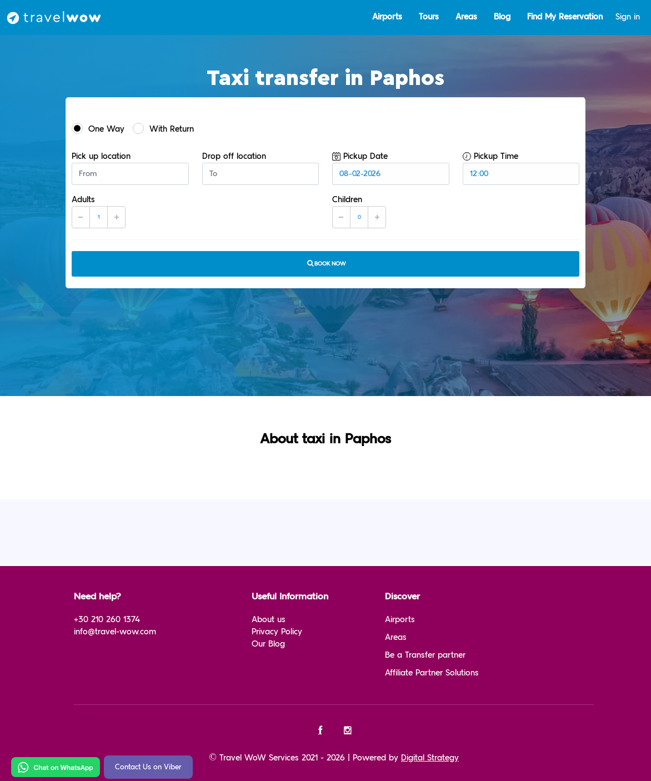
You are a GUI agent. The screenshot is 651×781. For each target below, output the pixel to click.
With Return (163, 128)
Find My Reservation (565, 17)
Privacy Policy (277, 632)
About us (269, 619)
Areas (466, 17)
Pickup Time (490, 156)
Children (347, 199)
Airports (387, 17)
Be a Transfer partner (425, 655)
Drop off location (234, 156)
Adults (83, 199)
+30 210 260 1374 (107, 619)
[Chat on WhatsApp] (55, 767)
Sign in (627, 17)
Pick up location (101, 156)
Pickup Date (360, 156)
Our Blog (268, 644)
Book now (326, 263)
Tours (429, 17)
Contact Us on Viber (148, 767)
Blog (502, 17)
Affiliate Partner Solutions (432, 673)
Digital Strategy (430, 758)
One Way (98, 128)
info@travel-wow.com (115, 632)
